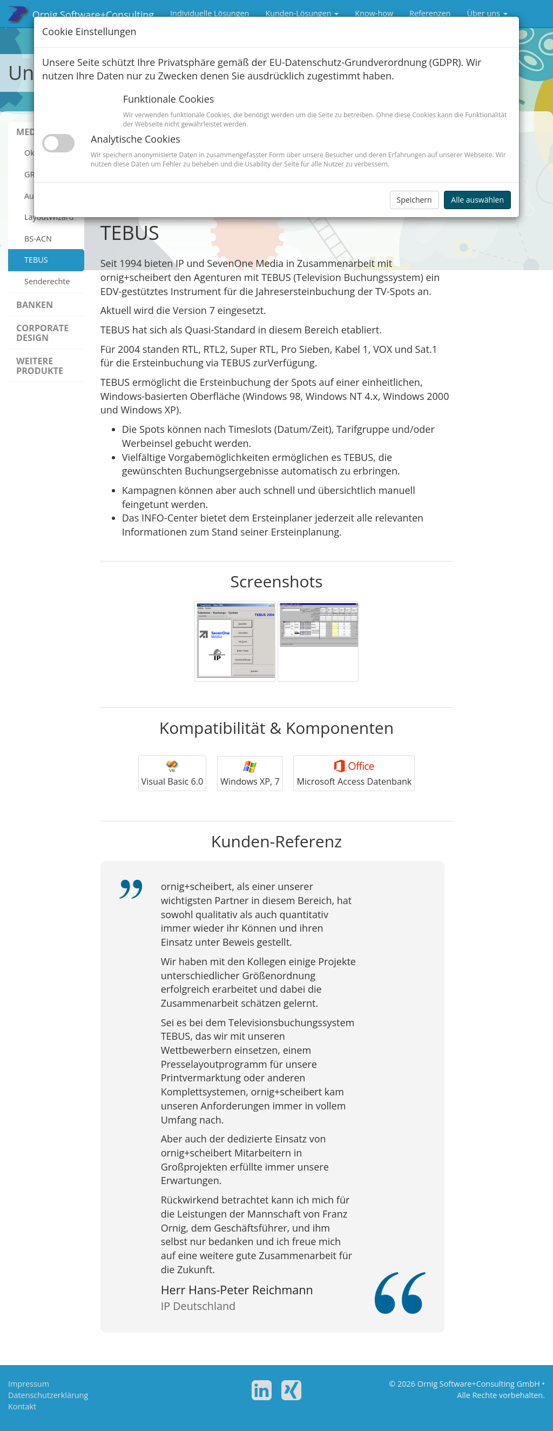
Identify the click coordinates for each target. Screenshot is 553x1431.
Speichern (414, 200)
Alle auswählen (477, 200)
